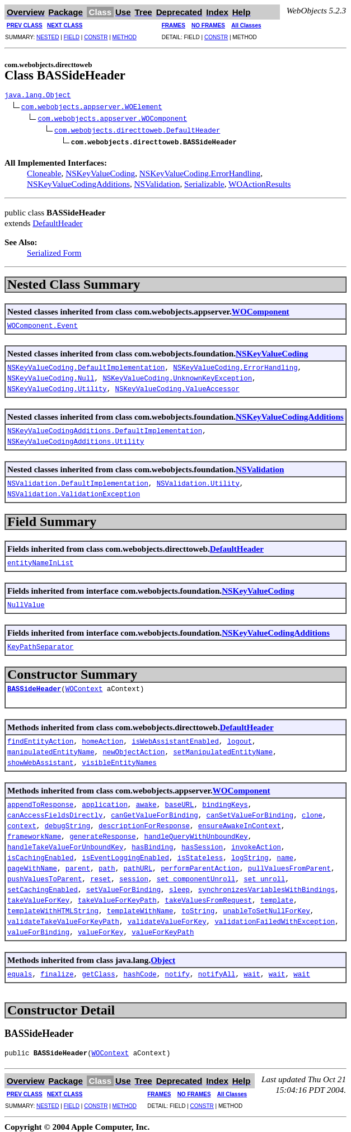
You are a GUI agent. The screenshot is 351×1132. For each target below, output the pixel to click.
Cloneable (44, 168)
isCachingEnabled (40, 854)
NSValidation (157, 179)
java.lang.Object (37, 96)
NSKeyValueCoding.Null (51, 374)
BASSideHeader (34, 685)
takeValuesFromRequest (208, 896)
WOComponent (260, 307)
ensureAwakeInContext (239, 822)
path (107, 865)
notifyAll (217, 970)
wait (252, 970)
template (276, 896)
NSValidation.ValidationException (73, 490)
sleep (179, 886)
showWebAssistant (40, 759)
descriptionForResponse (144, 822)
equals (19, 970)
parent (77, 865)
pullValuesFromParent (289, 865)
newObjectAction (133, 748)
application (104, 801)
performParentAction (200, 865)
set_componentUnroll (196, 875)
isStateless (200, 854)
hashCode (139, 970)
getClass (98, 970)
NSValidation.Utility (198, 480)
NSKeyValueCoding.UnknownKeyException (177, 374)
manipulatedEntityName (51, 748)
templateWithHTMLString (53, 907)
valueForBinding (38, 928)
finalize (56, 970)
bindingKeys (224, 801)
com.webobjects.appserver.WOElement (91, 106)
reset (100, 875)
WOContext (84, 685)
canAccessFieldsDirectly (54, 811)
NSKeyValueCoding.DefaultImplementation (86, 364)
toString (197, 907)
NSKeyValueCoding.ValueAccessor (177, 385)
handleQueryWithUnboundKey (195, 833)
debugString (67, 822)
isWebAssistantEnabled (175, 738)
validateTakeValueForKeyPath (63, 918)
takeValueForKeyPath (117, 896)
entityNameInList (40, 559)
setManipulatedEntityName (223, 748)
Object (163, 955)
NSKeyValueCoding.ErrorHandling (199, 168)
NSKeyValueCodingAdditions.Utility (75, 438)
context (21, 822)
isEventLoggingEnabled (125, 854)
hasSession (202, 843)
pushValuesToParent (44, 875)
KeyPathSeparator (40, 643)
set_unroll (264, 875)
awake (146, 801)
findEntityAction (40, 738)
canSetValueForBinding (250, 811)
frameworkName (34, 833)
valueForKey (100, 928)
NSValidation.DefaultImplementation (77, 480)
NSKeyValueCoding (100, 168)
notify (177, 970)
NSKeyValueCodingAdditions (78, 179)
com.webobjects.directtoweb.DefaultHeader (137, 128)
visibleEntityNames (119, 759)
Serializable (204, 179)
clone (312, 811)
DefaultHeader (57, 218)
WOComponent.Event (42, 322)
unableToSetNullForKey (266, 907)
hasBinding (152, 843)
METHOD (125, 37)
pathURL (137, 865)
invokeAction (256, 843)
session (133, 875)
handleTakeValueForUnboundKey (65, 843)
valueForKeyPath (163, 928)
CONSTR (95, 37)
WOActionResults (259, 179)
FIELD (71, 37)
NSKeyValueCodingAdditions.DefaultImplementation (104, 427)
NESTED (47, 37)
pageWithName (32, 865)
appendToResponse (40, 801)
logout (239, 738)
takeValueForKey (38, 896)
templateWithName (140, 907)
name (285, 854)
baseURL (179, 801)
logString (250, 854)
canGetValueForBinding (154, 811)
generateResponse (102, 833)
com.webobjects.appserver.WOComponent (112, 117)
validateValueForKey (167, 918)
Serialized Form (54, 248)
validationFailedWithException (274, 918)
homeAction (102, 738)
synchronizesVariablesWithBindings (266, 886)
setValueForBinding (123, 886)
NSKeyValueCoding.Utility (57, 385)
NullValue (26, 601)
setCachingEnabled (42, 886)
